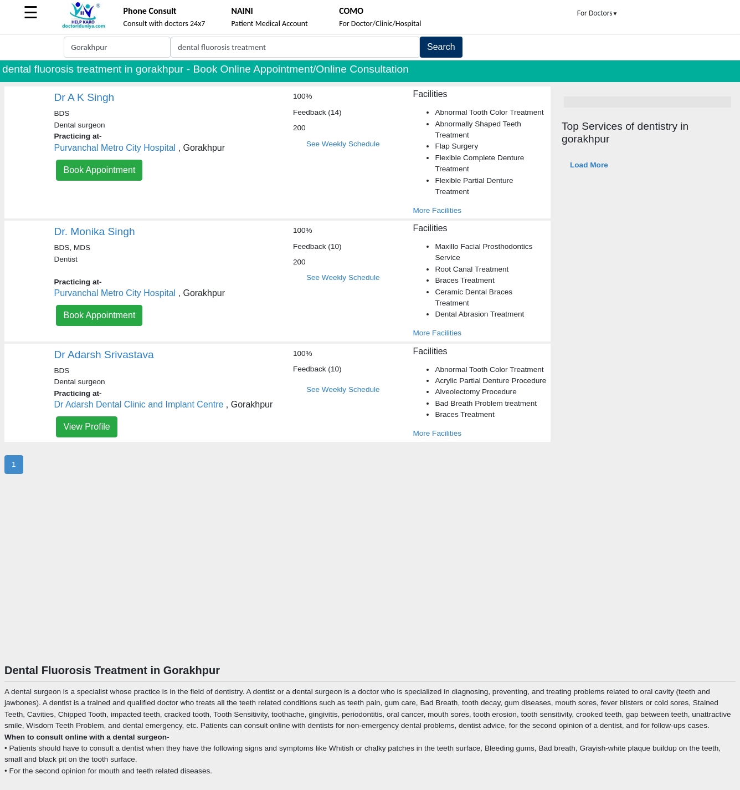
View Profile (86, 426)
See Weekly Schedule (343, 144)
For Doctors (597, 13)
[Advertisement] (370, 580)
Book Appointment (99, 170)
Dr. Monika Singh (94, 231)
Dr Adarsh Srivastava (103, 354)
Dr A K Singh (84, 97)
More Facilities (437, 210)
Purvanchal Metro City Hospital (115, 147)
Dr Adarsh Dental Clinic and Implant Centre (138, 404)
